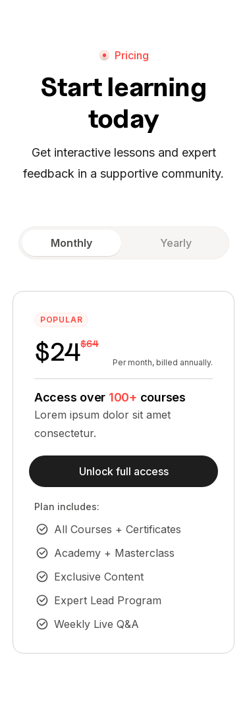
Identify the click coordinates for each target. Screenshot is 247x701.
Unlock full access (124, 471)
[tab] (71, 243)
